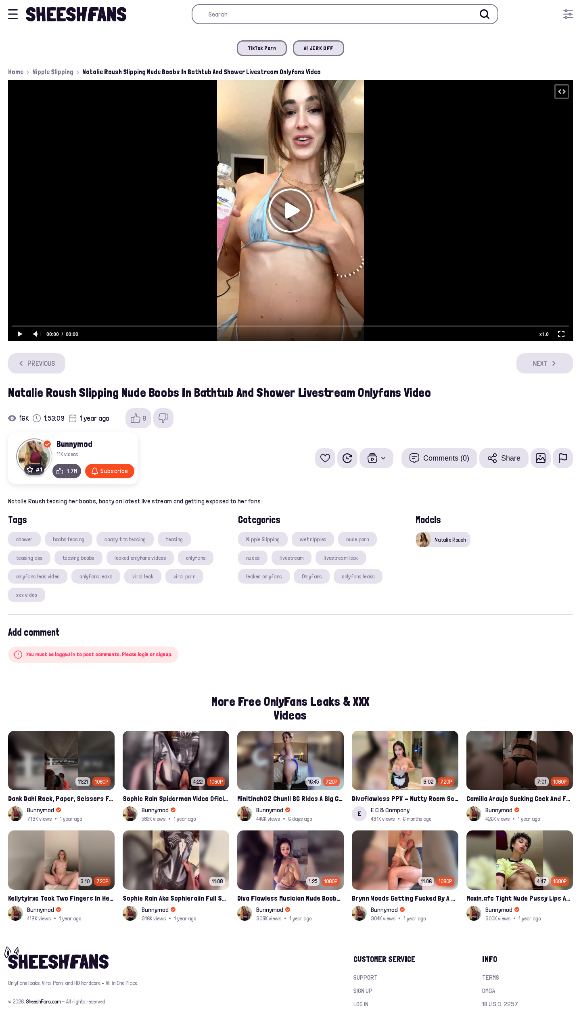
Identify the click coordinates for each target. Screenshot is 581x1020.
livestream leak (341, 558)
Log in (360, 1004)
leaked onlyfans (264, 576)
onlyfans (195, 558)
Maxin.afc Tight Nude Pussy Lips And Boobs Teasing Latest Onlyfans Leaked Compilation (519, 898)
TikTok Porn (262, 48)
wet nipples (313, 539)
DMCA (488, 991)
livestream (291, 558)
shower (24, 539)
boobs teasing (69, 539)
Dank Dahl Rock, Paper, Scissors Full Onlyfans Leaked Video (61, 798)
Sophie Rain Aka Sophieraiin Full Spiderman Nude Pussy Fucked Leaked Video (176, 898)
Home (15, 72)
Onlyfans (312, 576)
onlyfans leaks (95, 576)
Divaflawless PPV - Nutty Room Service (405, 798)
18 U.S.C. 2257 (500, 1004)
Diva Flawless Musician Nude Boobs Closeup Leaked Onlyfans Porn (290, 898)
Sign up (362, 991)
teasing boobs (78, 558)
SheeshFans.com (43, 1001)
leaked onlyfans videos (140, 558)
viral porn (184, 576)
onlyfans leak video (37, 576)
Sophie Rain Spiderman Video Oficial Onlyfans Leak (176, 798)
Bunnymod (74, 443)
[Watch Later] (347, 458)
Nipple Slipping (52, 72)
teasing (174, 539)
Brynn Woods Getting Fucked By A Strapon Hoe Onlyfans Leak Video (405, 898)
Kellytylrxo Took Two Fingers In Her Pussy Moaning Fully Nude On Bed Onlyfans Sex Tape (61, 898)
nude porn (357, 539)
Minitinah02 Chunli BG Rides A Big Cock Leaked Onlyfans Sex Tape (290, 798)
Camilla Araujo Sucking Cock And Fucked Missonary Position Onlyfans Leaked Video (519, 798)
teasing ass (29, 558)
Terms (490, 977)
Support (365, 977)
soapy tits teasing (125, 539)
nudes (252, 558)
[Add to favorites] (325, 458)
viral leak (142, 576)
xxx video (26, 595)
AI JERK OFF (318, 48)
